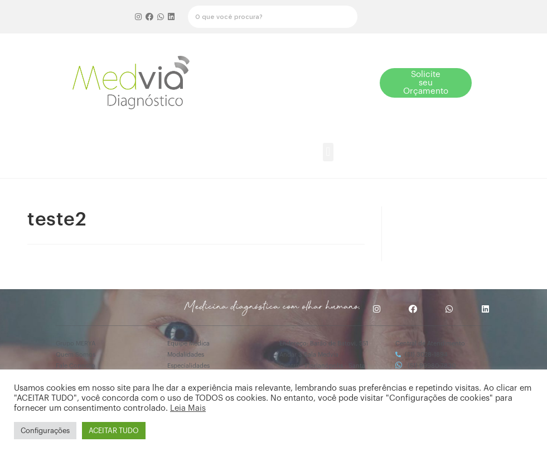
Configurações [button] (45, 430)
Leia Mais (188, 408)
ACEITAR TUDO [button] (114, 430)
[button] (322, 82)
